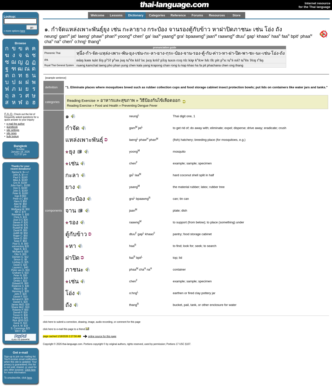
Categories (157, 15)
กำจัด (72, 128)
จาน (74, 210)
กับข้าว (78, 234)
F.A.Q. (8, 114)
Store (236, 15)
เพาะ (86, 139)
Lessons (116, 15)
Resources (217, 15)
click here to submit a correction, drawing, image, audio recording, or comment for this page (92, 322)
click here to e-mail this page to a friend (66, 329)
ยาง (70, 187)
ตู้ (67, 234)
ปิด (76, 257)
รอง (71, 222)
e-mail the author (16, 124)
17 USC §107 (183, 344)
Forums (197, 15)
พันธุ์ (97, 139)
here (29, 377)
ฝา (68, 257)
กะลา (72, 175)
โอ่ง (70, 293)
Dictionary (135, 15)
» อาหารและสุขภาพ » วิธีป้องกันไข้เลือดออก (123, 100)
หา (70, 246)
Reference (178, 15)
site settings (13, 130)
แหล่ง (72, 139)
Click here (30, 370)
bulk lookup (13, 136)
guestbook (12, 127)
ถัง (68, 305)
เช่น (72, 163)
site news (12, 133)
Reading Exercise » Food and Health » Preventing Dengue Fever (112, 105)
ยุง (74, 151)
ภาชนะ (74, 269)
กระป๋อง (75, 198)
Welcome (97, 15)
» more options (14, 31)
